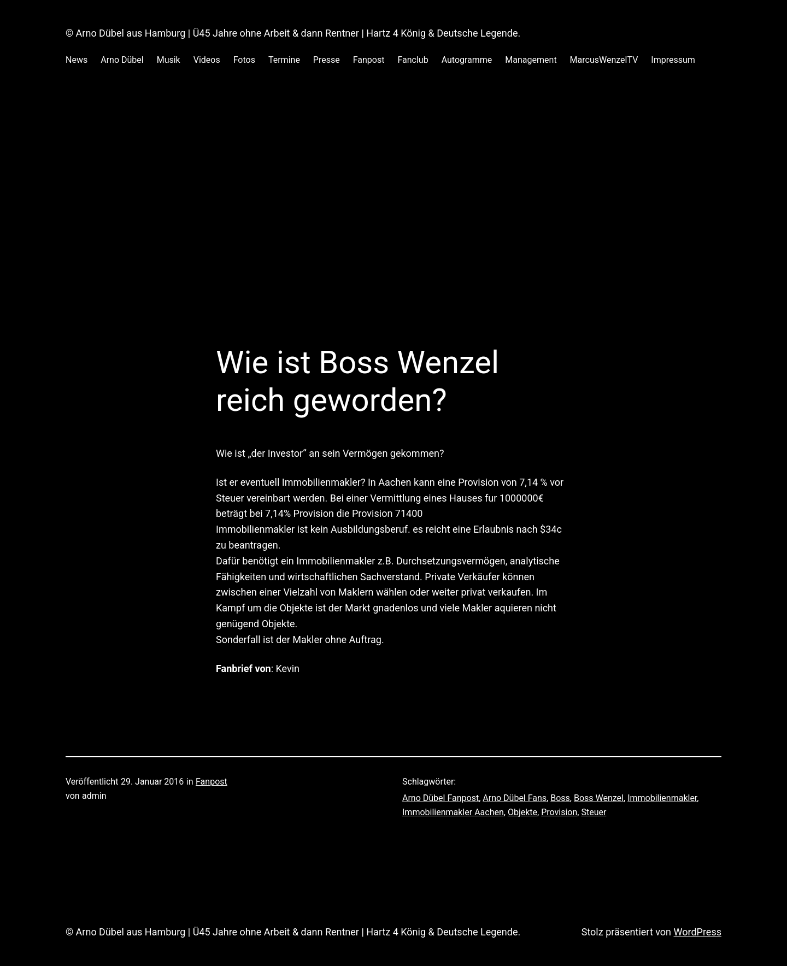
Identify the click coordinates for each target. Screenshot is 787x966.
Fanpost (211, 781)
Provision (559, 812)
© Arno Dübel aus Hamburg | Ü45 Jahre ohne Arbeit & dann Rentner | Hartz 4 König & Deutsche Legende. (293, 33)
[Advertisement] (393, 196)
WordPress (697, 932)
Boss (560, 798)
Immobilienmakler (662, 798)
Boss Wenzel (599, 798)
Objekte (522, 812)
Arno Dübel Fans (515, 798)
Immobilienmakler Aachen (453, 812)
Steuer (593, 812)
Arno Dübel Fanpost (440, 798)
